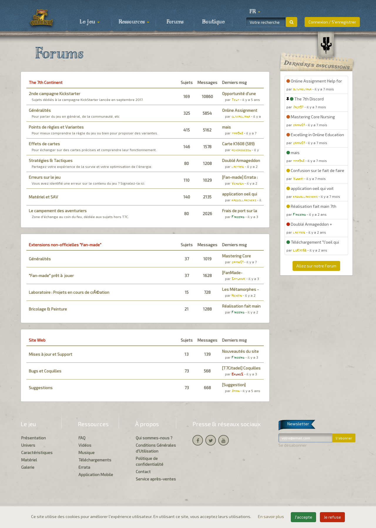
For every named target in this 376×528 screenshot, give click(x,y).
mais (226, 126)
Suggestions (41, 387)
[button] (254, 11)
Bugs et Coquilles (45, 370)
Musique (86, 452)
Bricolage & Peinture (48, 308)
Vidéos (84, 445)
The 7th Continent (46, 82)
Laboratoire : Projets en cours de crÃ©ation (69, 292)
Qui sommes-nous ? (154, 437)
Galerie (27, 467)
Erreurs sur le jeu (45, 177)
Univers (28, 445)
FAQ (81, 437)
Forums (175, 22)
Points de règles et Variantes (56, 126)
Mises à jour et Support (50, 354)
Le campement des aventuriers (58, 210)
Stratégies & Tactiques (51, 160)
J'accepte (303, 516)
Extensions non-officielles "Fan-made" (65, 244)
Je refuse (332, 516)
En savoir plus (271, 516)
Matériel (29, 459)
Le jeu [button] (90, 22)
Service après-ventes (156, 478)
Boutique (213, 22)
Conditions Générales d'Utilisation (156, 448)
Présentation (33, 437)
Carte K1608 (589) (238, 143)
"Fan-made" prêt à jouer (51, 275)
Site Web (37, 340)
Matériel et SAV (43, 196)
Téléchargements (94, 459)
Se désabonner (292, 445)
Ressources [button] (134, 22)
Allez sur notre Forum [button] (316, 265)
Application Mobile (95, 474)
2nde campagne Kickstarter (54, 93)
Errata (84, 467)
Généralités (40, 110)
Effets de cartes (44, 143)
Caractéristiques (37, 452)
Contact (143, 471)
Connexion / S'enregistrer (332, 21)
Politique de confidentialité (149, 461)
